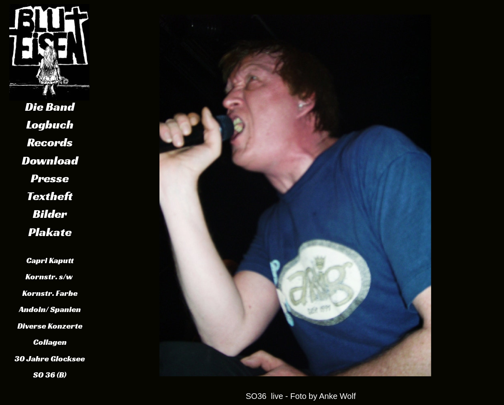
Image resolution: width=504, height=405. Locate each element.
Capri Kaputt (50, 260)
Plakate (50, 232)
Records (50, 142)
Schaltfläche (49, 49)
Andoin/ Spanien (50, 309)
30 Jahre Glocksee (50, 358)
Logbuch (50, 124)
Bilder (50, 213)
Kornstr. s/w (49, 276)
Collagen (50, 342)
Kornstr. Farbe (50, 293)
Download (50, 160)
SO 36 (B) (49, 374)
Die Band (49, 106)
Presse (50, 178)
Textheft (50, 196)
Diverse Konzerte (50, 326)
